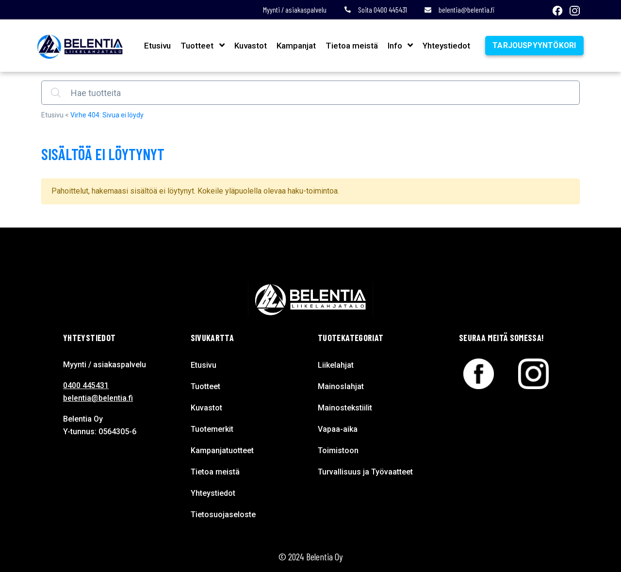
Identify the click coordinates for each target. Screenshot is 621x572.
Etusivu (156, 45)
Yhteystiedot (445, 45)
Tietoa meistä (350, 45)
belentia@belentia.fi (459, 9)
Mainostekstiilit (345, 407)
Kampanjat (294, 45)
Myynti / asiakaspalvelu (295, 9)
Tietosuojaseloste (223, 514)
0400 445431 (86, 385)
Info (393, 45)
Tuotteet (196, 45)
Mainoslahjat (341, 386)
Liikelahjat (336, 365)
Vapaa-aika (338, 429)
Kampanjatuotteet (222, 450)
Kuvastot (249, 45)
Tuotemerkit (212, 429)
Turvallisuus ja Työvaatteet (365, 471)
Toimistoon (338, 450)
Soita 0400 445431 (375, 9)
